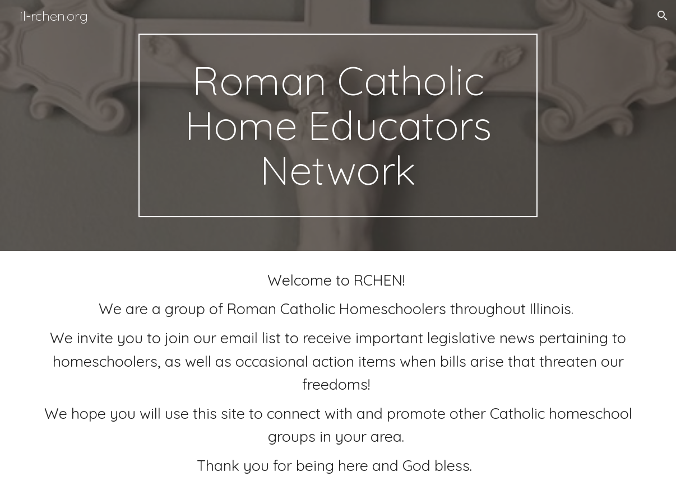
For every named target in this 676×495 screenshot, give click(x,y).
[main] (338, 125)
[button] (662, 15)
